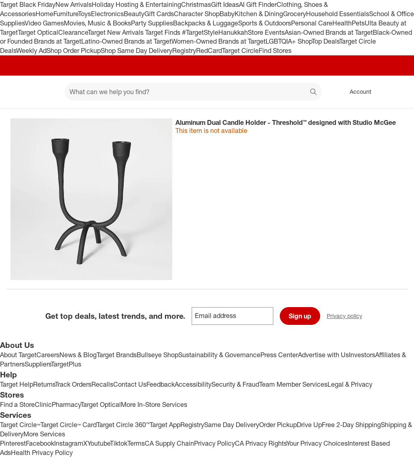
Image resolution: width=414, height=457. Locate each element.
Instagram (68, 443)
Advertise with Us (323, 355)
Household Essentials (337, 14)
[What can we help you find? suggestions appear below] (193, 92)
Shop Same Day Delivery (136, 50)
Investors (362, 355)
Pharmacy (66, 404)
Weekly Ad (31, 50)
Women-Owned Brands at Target (218, 41)
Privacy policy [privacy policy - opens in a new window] (348, 316)
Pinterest (13, 443)
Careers (47, 355)
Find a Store (17, 404)
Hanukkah (233, 32)
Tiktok (118, 443)
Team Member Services (293, 384)
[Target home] (17, 91)
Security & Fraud (235, 384)
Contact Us (129, 384)
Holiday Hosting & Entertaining (136, 4)
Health (342, 23)
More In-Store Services (154, 404)
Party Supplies (152, 23)
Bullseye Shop (157, 355)
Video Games (44, 23)
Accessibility (193, 384)
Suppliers (38, 364)
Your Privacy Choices (317, 443)
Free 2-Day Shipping (351, 425)
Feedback (160, 384)
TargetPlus (66, 364)
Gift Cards (159, 14)
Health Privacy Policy (42, 453)
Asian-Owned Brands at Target (329, 32)
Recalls (102, 384)
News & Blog (78, 355)
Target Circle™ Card (68, 425)
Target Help (16, 384)
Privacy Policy (214, 443)
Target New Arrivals (116, 32)
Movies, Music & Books (97, 23)
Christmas (196, 4)
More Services (44, 434)
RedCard (209, 50)
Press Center (279, 355)
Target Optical (38, 32)
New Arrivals (73, 4)
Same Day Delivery (231, 425)
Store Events (266, 32)
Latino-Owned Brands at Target (126, 41)
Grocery (294, 14)
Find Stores (275, 50)
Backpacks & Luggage (205, 23)
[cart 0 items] (397, 92)
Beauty (134, 14)
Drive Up (309, 425)
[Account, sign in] (356, 92)
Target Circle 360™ (123, 425)
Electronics (107, 14)
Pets (358, 23)
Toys (84, 14)
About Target (18, 355)
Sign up (300, 316)
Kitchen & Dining (258, 14)
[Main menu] (46, 92)
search (313, 92)
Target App (165, 425)
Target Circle (240, 50)
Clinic (43, 404)
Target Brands (117, 355)
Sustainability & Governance (219, 355)
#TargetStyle (200, 32)
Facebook (40, 443)
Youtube (98, 443)
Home (44, 14)
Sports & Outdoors (264, 23)
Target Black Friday (27, 4)
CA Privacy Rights (260, 443)
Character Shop (197, 14)
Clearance (73, 32)
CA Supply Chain (169, 443)
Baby (227, 14)
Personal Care (311, 23)
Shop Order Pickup (73, 50)
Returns (44, 384)
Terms (136, 443)
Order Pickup (278, 425)
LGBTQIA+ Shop (289, 41)
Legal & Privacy (349, 384)
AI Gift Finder (258, 4)
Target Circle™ (20, 425)
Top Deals (325, 41)
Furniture (65, 14)
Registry (184, 50)
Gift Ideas (225, 4)
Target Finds (163, 32)
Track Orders (73, 384)
